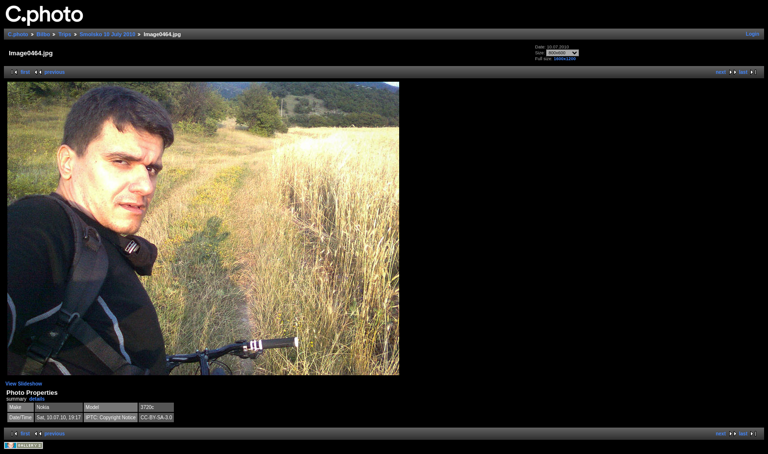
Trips (64, 34)
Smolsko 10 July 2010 (108, 34)
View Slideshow (23, 383)
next (721, 72)
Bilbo (43, 34)
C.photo (18, 34)
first (25, 72)
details (37, 399)
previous (55, 72)
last (743, 72)
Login (752, 34)
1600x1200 (564, 58)
